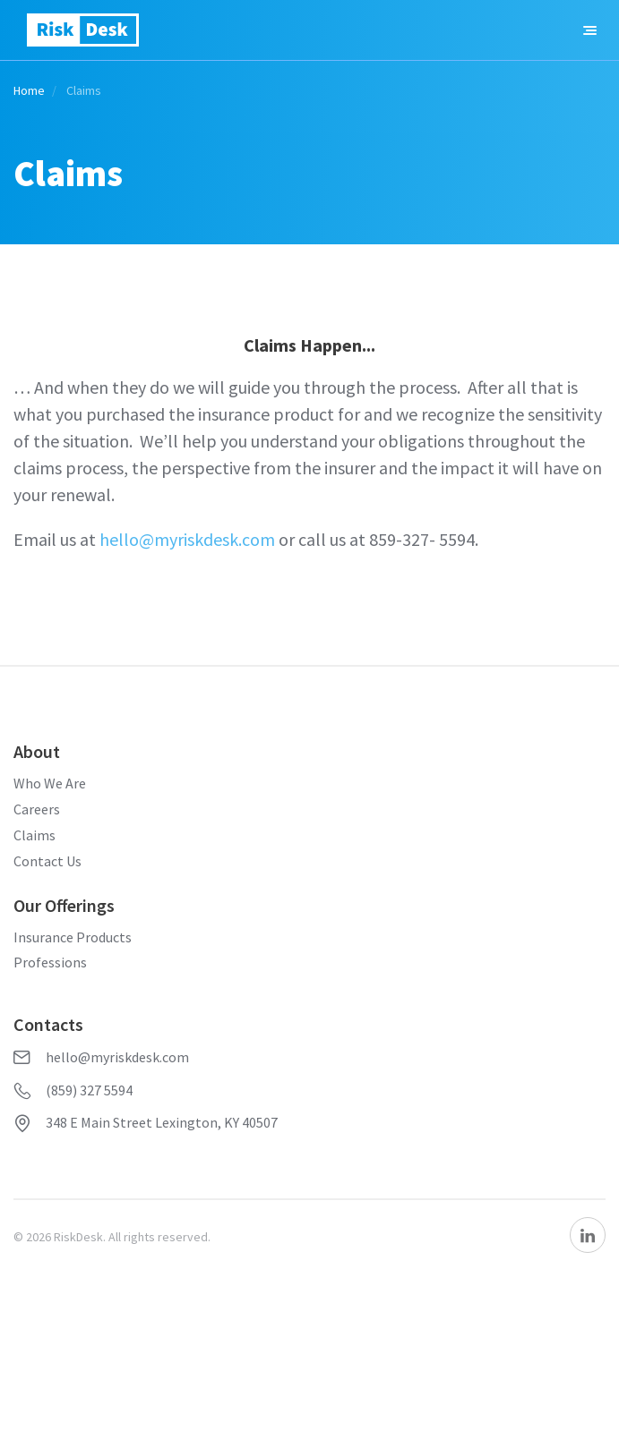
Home (29, 90)
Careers (36, 809)
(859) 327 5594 (73, 1090)
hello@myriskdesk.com (187, 539)
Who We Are (49, 783)
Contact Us (47, 861)
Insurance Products (72, 937)
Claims (34, 835)
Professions (50, 962)
